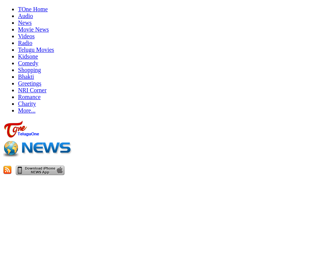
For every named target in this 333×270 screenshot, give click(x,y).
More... (27, 110)
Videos (26, 36)
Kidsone (28, 56)
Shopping (29, 70)
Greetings (29, 83)
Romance (29, 97)
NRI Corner (32, 90)
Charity (27, 103)
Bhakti (26, 77)
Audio (25, 16)
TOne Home (33, 9)
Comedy (28, 63)
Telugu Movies (36, 49)
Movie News (33, 29)
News (25, 23)
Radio (25, 43)
